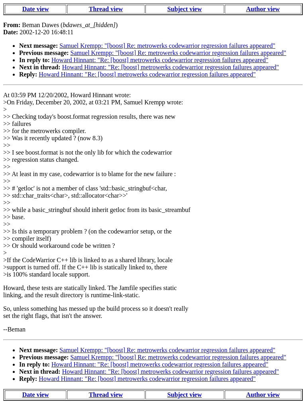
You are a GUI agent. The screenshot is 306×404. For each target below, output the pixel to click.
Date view (35, 9)
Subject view (184, 9)
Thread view (106, 9)
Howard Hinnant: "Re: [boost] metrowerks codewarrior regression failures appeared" (159, 60)
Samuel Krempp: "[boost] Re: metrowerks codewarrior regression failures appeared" (167, 45)
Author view (263, 9)
